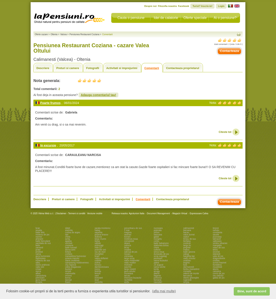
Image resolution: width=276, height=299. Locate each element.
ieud (97, 280)
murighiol (99, 254)
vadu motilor (130, 262)
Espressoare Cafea (199, 213)
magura (128, 232)
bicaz (126, 247)
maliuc (186, 250)
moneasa (128, 273)
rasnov (39, 237)
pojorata (158, 230)
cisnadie (187, 271)
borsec (127, 237)
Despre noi (150, 6)
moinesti (128, 265)
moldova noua (131, 239)
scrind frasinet (219, 262)
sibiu (38, 262)
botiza (68, 252)
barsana (187, 230)
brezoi (216, 228)
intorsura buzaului (132, 278)
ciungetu (158, 239)
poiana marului (72, 258)
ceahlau (187, 260)
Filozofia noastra (167, 6)
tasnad (68, 280)
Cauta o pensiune (131, 18)
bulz (185, 265)
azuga (157, 271)
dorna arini (70, 250)
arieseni (39, 239)
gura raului (41, 280)
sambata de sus (43, 243)
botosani (99, 278)
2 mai (126, 230)
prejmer (187, 247)
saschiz (127, 267)
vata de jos (218, 256)
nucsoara (158, 228)
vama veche (159, 267)
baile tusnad (71, 247)
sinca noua (159, 252)
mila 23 (98, 247)
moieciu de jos (42, 234)
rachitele (128, 280)
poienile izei (100, 250)
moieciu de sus (43, 260)
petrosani (40, 278)
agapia (68, 241)
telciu (215, 250)
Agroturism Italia (136, 213)
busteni (68, 269)
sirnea (186, 282)
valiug (186, 254)
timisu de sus (189, 239)
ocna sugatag (160, 256)
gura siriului (129, 271)
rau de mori (100, 252)
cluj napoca (70, 265)
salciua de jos (130, 252)
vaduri (186, 237)
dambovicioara (102, 267)
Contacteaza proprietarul (182, 68)
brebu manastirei (191, 269)
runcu (97, 269)
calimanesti (188, 228)
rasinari (127, 234)
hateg (97, 230)
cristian (216, 260)
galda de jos (218, 278)
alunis (215, 269)
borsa (68, 278)
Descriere (42, 68)
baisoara (158, 234)
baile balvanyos (161, 243)
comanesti (129, 241)
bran (38, 228)
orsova (68, 275)
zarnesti (39, 247)
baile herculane (43, 241)
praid (38, 250)
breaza (39, 282)
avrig (67, 239)
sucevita (99, 282)
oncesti (216, 252)
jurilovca (158, 278)
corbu (156, 241)
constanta (217, 232)
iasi (66, 234)
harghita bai (188, 256)
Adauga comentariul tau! (98, 95)
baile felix (40, 232)
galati (156, 237)
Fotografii (92, 68)
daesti (157, 273)
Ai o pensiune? (225, 18)
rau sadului (218, 275)
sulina (97, 262)
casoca (127, 245)
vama (38, 254)
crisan (38, 269)
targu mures (100, 239)
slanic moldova (72, 260)
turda (156, 269)
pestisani (158, 258)
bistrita (98, 271)
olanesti (216, 254)
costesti (187, 243)
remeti (68, 271)
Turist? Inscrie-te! (202, 6)
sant (97, 275)
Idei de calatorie (166, 18)
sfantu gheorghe (191, 278)
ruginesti (187, 280)
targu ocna (129, 258)
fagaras (157, 275)
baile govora (189, 252)
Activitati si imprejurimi (121, 68)
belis (38, 245)
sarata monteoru (102, 228)
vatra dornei (189, 234)
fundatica (217, 265)
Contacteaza (229, 51)
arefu (126, 282)
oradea (127, 250)
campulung (41, 275)
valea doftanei (101, 258)
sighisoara (40, 258)
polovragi (99, 245)
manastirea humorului (75, 256)
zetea (156, 262)
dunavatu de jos (161, 254)
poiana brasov (101, 234)
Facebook (183, 6)
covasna (69, 245)
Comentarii (151, 68)
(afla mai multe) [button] (164, 291)
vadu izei (40, 267)
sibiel (67, 228)
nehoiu (216, 230)
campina (217, 271)
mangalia (217, 245)
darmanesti (188, 267)
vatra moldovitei (131, 260)
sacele (216, 234)
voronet (68, 243)
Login (221, 6)
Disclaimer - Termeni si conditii (70, 213)
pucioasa (217, 237)
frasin (67, 282)
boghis (186, 262)
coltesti (157, 250)
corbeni (68, 254)
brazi (97, 256)
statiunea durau (161, 245)
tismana (157, 280)
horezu (98, 265)
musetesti (217, 267)
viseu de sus (219, 247)
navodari (158, 282)
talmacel (217, 239)
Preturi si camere (67, 68)
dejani (127, 243)
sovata (39, 230)
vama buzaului (161, 260)
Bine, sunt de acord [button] (251, 291)
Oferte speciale (195, 18)
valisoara (217, 241)
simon (157, 232)
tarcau (127, 275)
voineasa (128, 256)
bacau (186, 232)
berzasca (187, 275)
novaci (127, 254)
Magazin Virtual (179, 213)
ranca (38, 271)
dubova (98, 237)
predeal (39, 252)
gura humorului (43, 256)
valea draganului (73, 267)
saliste (98, 243)
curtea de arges (72, 232)
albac (38, 273)
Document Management (158, 213)
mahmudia (70, 273)
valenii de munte (191, 273)
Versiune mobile (94, 213)
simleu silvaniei (220, 243)
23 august (158, 265)
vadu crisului (189, 258)
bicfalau (187, 241)
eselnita (68, 230)
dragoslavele (219, 258)
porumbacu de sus (133, 228)
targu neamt (130, 269)
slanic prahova (42, 265)
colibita (98, 260)
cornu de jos (218, 273)
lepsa (97, 241)
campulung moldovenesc (77, 262)
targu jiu (187, 245)
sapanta (98, 232)
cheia (67, 237)
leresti (97, 273)
